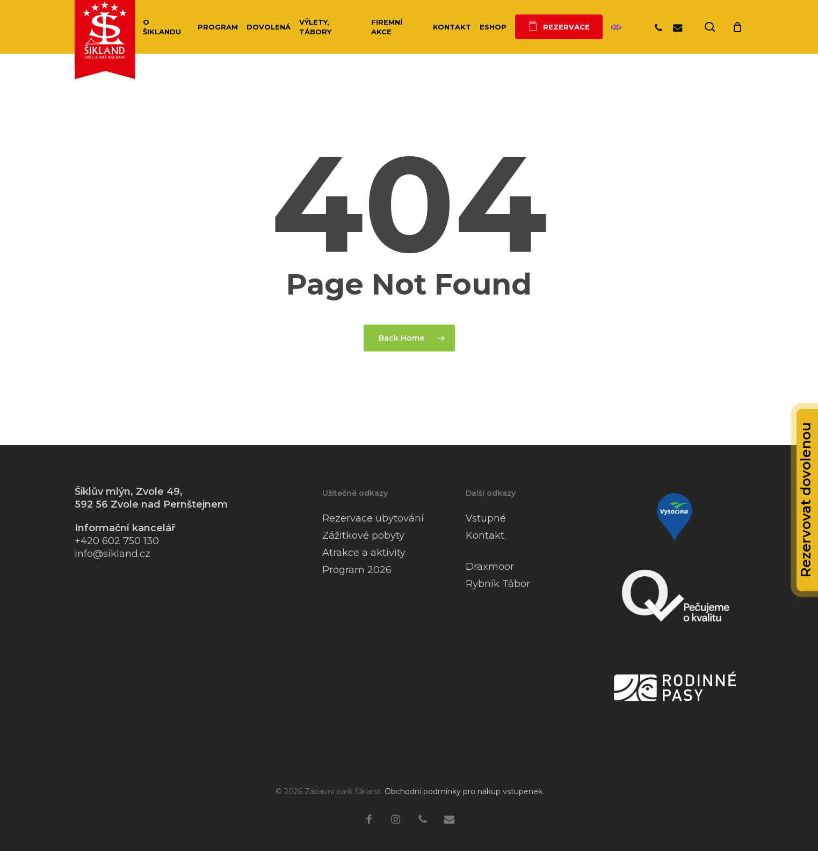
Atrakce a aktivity (364, 553)
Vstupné (486, 518)
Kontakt (485, 535)
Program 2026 (357, 570)
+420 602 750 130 (117, 541)
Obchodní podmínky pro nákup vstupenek (463, 791)
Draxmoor (490, 567)
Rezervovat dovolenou (806, 499)
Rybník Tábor (498, 584)
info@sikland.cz (112, 554)
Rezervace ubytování (373, 518)
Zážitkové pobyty (363, 535)
